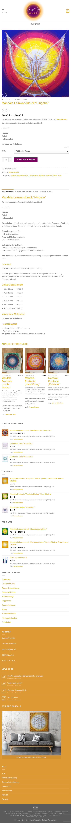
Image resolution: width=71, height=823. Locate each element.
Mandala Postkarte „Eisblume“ (54, 381)
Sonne (55, 175)
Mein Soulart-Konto (35, 817)
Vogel (59, 175)
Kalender (57, 815)
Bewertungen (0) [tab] (47, 191)
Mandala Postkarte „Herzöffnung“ (32, 381)
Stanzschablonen (8, 605)
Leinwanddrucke (20, 99)
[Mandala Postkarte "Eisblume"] (58, 360)
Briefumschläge (8, 597)
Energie (13, 175)
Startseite (6, 99)
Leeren (66, 147)
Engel (26, 175)
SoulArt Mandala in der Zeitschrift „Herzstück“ (25, 676)
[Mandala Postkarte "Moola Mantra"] (12, 360)
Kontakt (5, 795)
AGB (3, 774)
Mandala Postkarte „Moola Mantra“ (7, 383)
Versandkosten (61, 119)
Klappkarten (6, 601)
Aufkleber (10, 813)
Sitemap (5, 799)
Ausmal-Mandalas (9, 614)
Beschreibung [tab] (8, 191)
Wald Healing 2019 (14, 683)
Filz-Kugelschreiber (9, 618)
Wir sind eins (12, 697)
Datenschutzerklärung (10, 782)
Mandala (42, 175)
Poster (4, 609)
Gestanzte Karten (9, 592)
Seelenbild (48, 175)
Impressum (6, 786)
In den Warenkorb (25, 160)
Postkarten (6, 579)
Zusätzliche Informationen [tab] (26, 191)
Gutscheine (6, 622)
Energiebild (20, 175)
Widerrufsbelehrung (9, 778)
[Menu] (4, 11)
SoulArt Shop (8, 812)
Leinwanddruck (33, 175)
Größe (4, 151)
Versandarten (7, 791)
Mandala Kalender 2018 (16, 690)
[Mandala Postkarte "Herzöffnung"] (35, 360)
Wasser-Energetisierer (10, 588)
